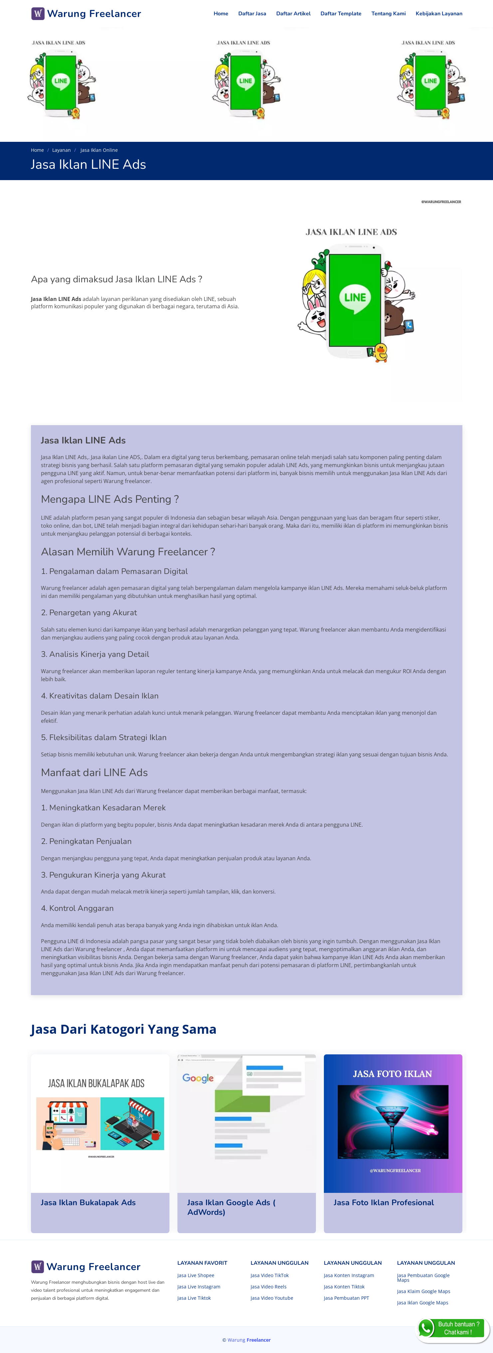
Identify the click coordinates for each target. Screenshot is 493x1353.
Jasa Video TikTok (270, 1275)
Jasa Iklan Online (98, 150)
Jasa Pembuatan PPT (346, 1298)
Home (221, 13)
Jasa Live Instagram (198, 1286)
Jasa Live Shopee (195, 1275)
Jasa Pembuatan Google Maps (423, 1277)
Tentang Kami (388, 13)
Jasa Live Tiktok (194, 1298)
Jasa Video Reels (269, 1286)
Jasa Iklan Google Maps (422, 1302)
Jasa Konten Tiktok (344, 1286)
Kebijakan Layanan (439, 13)
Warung (249, 1340)
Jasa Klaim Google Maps (423, 1291)
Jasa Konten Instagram (349, 1275)
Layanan (61, 150)
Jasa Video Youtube (272, 1298)
